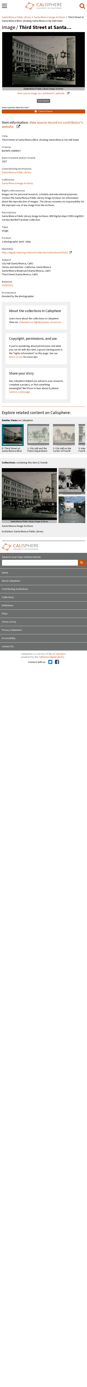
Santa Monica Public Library (17, 17)
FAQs (4, 614)
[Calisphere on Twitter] (50, 662)
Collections (8, 597)
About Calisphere (11, 581)
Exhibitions (7, 605)
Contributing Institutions (15, 589)
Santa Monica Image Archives (49, 17)
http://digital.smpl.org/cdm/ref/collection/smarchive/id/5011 (35, 252)
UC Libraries (59, 654)
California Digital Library (51, 657)
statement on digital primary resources (40, 322)
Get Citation (43, 100)
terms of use (16, 357)
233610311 (7, 285)
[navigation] (4, 6)
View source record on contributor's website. (42, 124)
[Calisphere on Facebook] (57, 662)
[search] (82, 6)
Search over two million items (21, 557)
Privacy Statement (12, 630)
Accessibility (9, 638)
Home (5, 573)
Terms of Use (9, 622)
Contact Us (8, 646)
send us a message (19, 392)
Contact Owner (44, 111)
